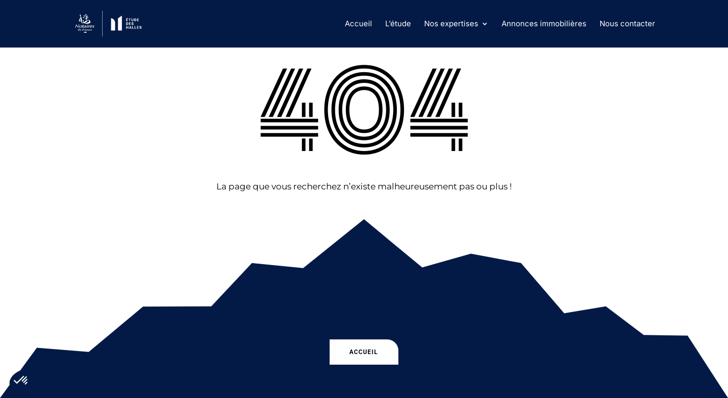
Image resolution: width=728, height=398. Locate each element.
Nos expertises (451, 24)
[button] (21, 381)
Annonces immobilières (544, 24)
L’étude (398, 24)
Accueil (358, 24)
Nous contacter (627, 24)
